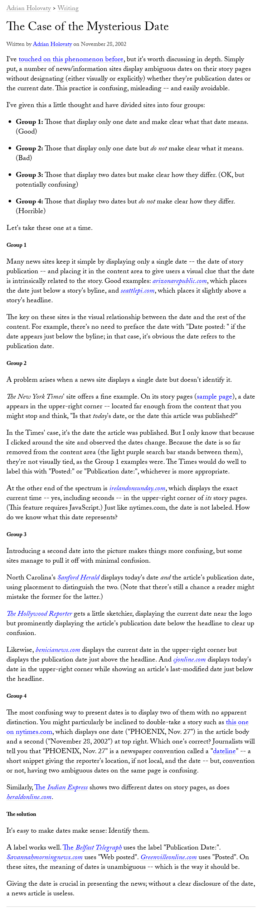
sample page (214, 397)
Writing (68, 9)
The (61, 788)
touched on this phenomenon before (71, 60)
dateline (224, 752)
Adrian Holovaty (28, 9)
